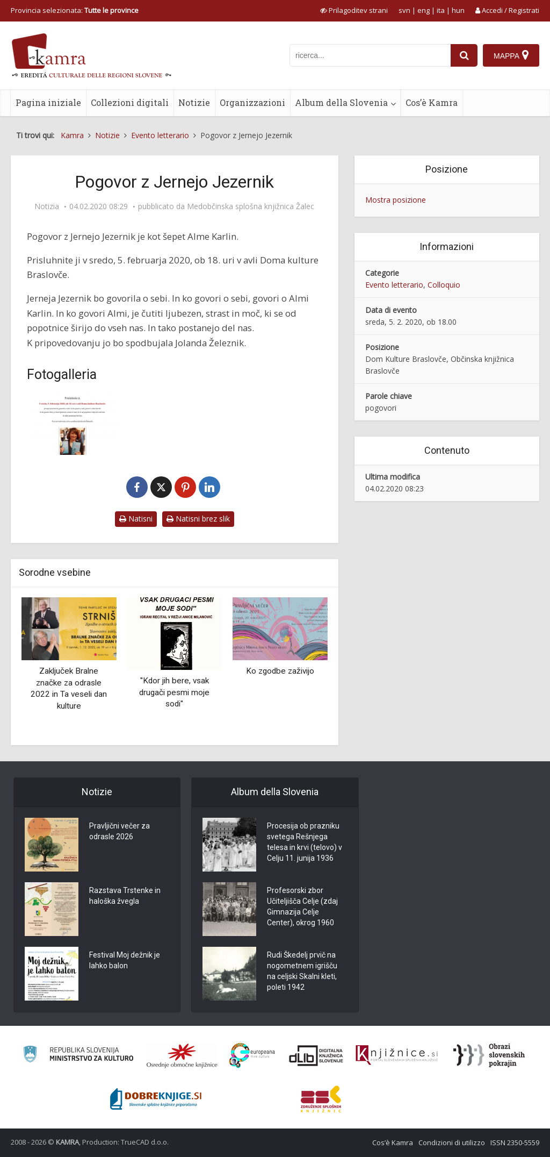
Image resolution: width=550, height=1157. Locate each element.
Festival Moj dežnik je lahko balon (124, 960)
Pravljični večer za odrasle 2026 (119, 831)
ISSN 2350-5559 (514, 1142)
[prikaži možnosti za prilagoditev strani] (354, 10)
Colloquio (444, 285)
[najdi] (464, 55)
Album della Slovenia (341, 102)
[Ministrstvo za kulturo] (78, 1055)
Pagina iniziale (48, 102)
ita (441, 10)
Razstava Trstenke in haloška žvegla (125, 895)
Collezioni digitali (130, 102)
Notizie (194, 102)
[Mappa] (511, 55)
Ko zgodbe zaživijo (280, 671)
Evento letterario (394, 285)
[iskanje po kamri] (370, 55)
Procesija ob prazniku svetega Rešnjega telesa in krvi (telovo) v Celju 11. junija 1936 (304, 842)
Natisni (136, 518)
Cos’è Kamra (432, 102)
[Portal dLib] (316, 1055)
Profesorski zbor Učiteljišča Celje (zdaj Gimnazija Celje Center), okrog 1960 (302, 906)
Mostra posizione (395, 200)
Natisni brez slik (198, 518)
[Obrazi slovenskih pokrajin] (489, 1055)
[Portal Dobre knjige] (155, 1099)
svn (404, 10)
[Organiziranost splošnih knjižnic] (182, 1055)
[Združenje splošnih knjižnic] (321, 1098)
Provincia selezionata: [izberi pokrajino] (75, 10)
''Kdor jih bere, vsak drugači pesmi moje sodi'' (174, 692)
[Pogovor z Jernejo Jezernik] (72, 424)
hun (458, 10)
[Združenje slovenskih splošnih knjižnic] (396, 1055)
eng (423, 10)
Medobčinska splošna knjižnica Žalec (250, 206)
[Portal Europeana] (252, 1055)
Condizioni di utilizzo (451, 1142)
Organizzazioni (252, 102)
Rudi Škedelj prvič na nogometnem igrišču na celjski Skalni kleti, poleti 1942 (302, 971)
